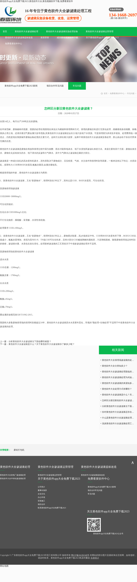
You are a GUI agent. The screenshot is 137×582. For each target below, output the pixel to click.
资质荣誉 (44, 37)
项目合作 (41, 504)
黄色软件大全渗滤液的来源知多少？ (119, 383)
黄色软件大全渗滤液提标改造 (19, 37)
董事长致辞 (42, 490)
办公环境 (41, 497)
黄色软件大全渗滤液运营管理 (99, 31)
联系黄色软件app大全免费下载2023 (52, 508)
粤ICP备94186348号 (80, 555)
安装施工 (41, 501)
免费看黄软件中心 (13, 43)
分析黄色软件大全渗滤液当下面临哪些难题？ (30, 341)
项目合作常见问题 (55, 86)
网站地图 (4, 566)
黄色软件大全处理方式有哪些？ (117, 389)
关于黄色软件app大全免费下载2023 (102, 37)
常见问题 (77, 86)
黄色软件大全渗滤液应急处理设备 (62, 31)
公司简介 (41, 487)
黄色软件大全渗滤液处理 (26, 31)
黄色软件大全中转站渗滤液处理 (13, 478)
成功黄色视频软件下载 (67, 37)
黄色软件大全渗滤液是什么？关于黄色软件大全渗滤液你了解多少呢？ (42, 344)
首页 (5, 31)
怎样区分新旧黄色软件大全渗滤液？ (119, 400)
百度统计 (95, 558)
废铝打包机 (19, 450)
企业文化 (41, 494)
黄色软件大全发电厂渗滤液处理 (13, 475)
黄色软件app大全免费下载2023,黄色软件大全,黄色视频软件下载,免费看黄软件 (36, 1)
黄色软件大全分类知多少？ (115, 366)
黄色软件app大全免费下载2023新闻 (21, 86)
